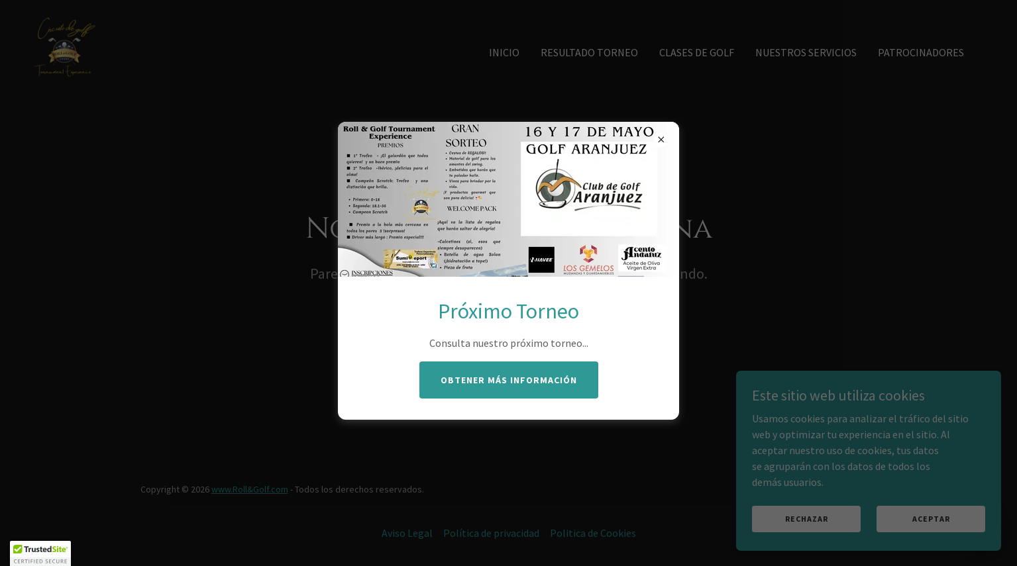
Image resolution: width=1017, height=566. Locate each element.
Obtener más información (509, 380)
